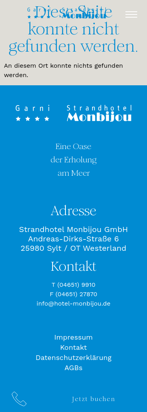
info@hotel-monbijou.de (73, 303)
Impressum (73, 337)
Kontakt (73, 347)
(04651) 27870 (77, 294)
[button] (131, 14)
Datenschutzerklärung (74, 357)
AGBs (74, 367)
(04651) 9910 (76, 284)
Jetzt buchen (93, 399)
